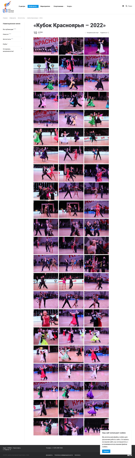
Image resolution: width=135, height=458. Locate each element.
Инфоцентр (33, 6)
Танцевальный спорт (93, 32)
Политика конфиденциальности (64, 455)
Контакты (77, 455)
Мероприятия (45, 6)
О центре (22, 6)
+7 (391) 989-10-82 (57, 448)
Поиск (130, 6)
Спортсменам (58, 6)
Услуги (69, 6)
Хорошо (106, 451)
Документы (49, 455)
